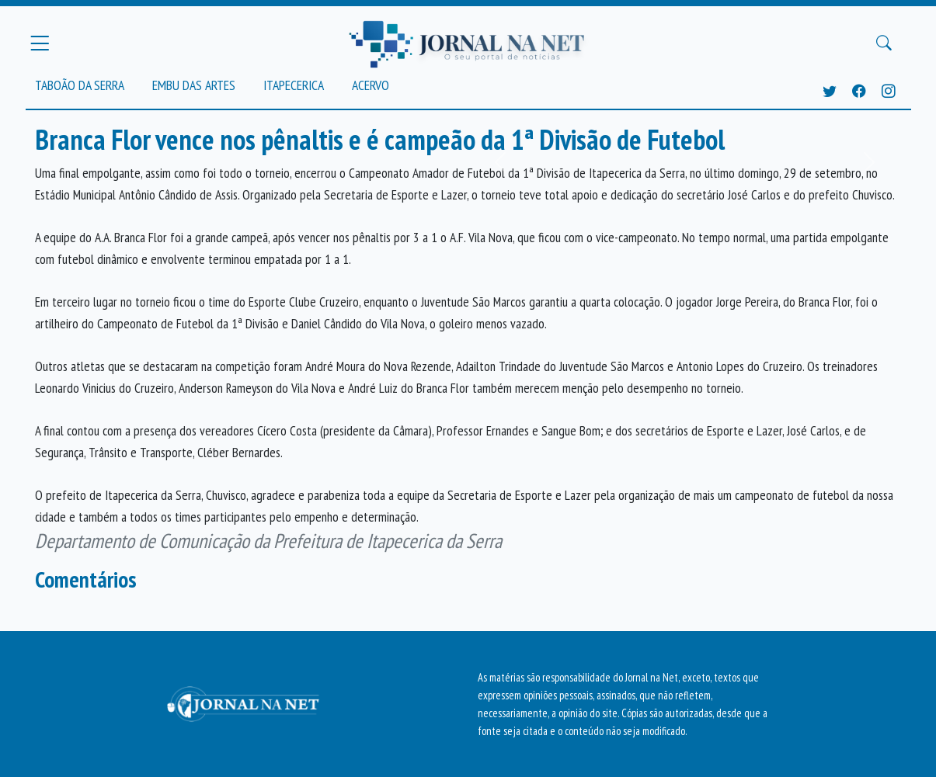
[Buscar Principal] (884, 43)
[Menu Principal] (40, 43)
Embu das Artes (193, 85)
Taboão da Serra (79, 85)
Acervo (370, 85)
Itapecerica (293, 85)
